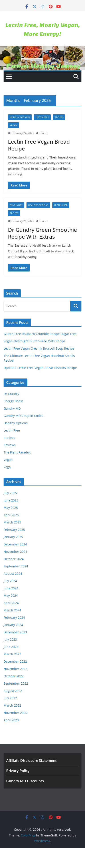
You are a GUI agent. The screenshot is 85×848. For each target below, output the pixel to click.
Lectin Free (42, 117)
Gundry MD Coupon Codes (23, 416)
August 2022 (13, 691)
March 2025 (12, 522)
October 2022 (14, 676)
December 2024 (15, 544)
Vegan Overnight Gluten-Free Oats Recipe (35, 341)
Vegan (13, 125)
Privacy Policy (18, 770)
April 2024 (11, 603)
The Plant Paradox (17, 452)
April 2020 (11, 720)
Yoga (7, 467)
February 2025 (14, 529)
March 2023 (12, 654)
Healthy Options (20, 117)
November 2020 (15, 713)
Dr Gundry (16, 205)
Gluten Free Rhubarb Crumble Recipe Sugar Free (40, 334)
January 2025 (13, 537)
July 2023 (10, 639)
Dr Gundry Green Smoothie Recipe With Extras (42, 233)
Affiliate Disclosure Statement (31, 760)
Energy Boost (13, 401)
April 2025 (11, 515)
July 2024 (10, 581)
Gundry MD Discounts (25, 781)
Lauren (43, 133)
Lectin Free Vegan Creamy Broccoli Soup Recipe (39, 348)
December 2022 (15, 661)
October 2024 (14, 559)
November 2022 (15, 669)
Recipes (59, 117)
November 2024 (15, 551)
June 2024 (11, 588)
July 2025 (10, 493)
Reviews (10, 445)
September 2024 (16, 566)
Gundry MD (12, 408)
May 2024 (11, 595)
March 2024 (12, 610)
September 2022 (16, 683)
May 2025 (11, 507)
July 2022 (10, 698)
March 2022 (12, 705)
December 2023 (15, 632)
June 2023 (11, 647)
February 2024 (14, 617)
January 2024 (13, 625)
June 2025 (11, 500)
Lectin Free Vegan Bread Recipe (39, 145)
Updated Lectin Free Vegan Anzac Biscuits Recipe (40, 368)
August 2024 (13, 573)
